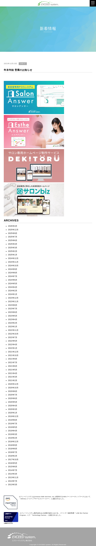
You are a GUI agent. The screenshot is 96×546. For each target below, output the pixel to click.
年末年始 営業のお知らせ (18, 70)
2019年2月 (12, 438)
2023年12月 (13, 298)
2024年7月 (12, 276)
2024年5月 (12, 284)
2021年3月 (12, 377)
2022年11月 (13, 330)
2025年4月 (12, 244)
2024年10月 (13, 266)
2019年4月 (12, 431)
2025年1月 (12, 255)
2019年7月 (12, 424)
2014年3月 (12, 474)
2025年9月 (12, 233)
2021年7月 (12, 362)
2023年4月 (12, 319)
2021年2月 (12, 380)
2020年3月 (12, 409)
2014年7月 (12, 470)
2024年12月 (13, 258)
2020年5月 (12, 402)
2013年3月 (12, 485)
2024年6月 (12, 280)
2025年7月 (12, 237)
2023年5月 (12, 316)
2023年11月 (13, 301)
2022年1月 (12, 348)
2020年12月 (13, 384)
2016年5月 (12, 463)
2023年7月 (12, 309)
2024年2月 (12, 291)
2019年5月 (12, 427)
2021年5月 (12, 370)
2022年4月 (12, 344)
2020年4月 (12, 406)
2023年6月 (12, 312)
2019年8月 (12, 420)
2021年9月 (12, 359)
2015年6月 (12, 467)
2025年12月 (13, 230)
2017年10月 (13, 459)
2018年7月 (12, 452)
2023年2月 (12, 323)
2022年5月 (12, 341)
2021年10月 (13, 355)
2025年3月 (12, 248)
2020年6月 (12, 398)
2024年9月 (12, 269)
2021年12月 (13, 352)
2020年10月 (13, 388)
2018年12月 (13, 442)
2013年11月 (13, 477)
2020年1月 (12, 413)
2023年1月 (12, 327)
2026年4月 (12, 226)
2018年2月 (12, 456)
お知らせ (22, 63)
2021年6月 (12, 366)
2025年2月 (12, 251)
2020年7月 (12, 395)
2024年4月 (12, 287)
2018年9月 (12, 445)
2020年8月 (12, 391)
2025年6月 (12, 240)
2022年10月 (13, 334)
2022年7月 (12, 337)
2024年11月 (13, 262)
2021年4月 (12, 373)
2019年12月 (13, 416)
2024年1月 (12, 294)
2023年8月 (12, 305)
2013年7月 (12, 481)
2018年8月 (12, 449)
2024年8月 (12, 273)
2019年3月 (12, 434)
